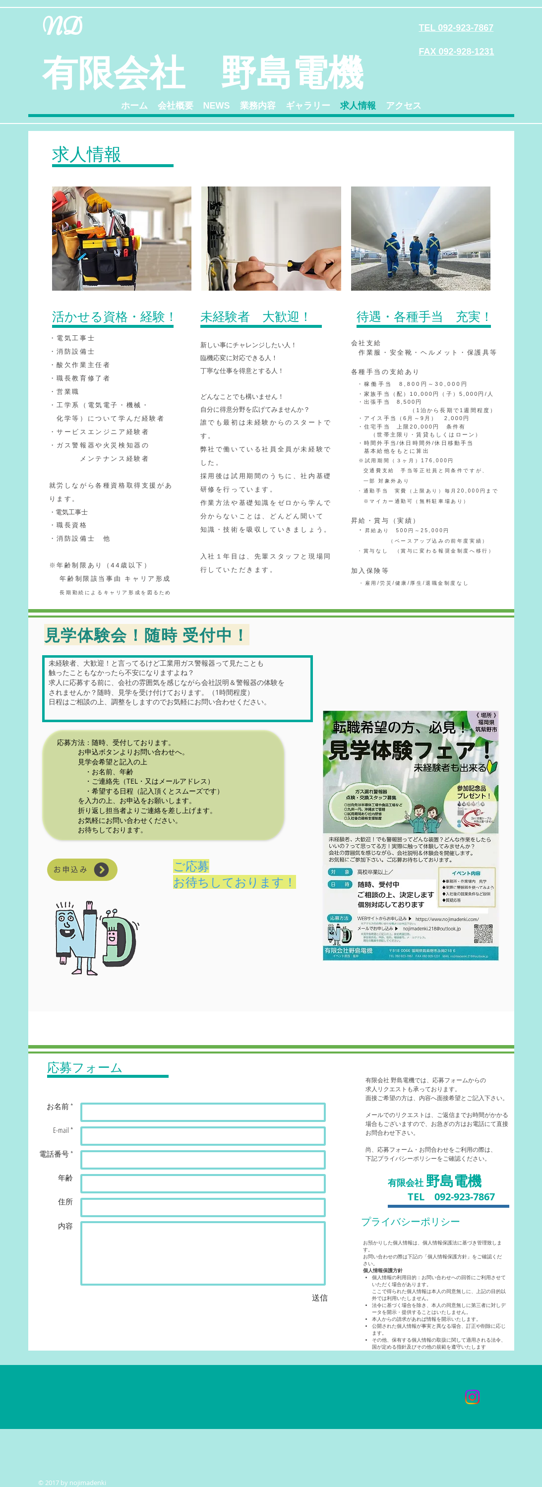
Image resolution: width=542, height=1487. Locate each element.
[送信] (320, 1297)
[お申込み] (82, 870)
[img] (122, 238)
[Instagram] (472, 1397)
